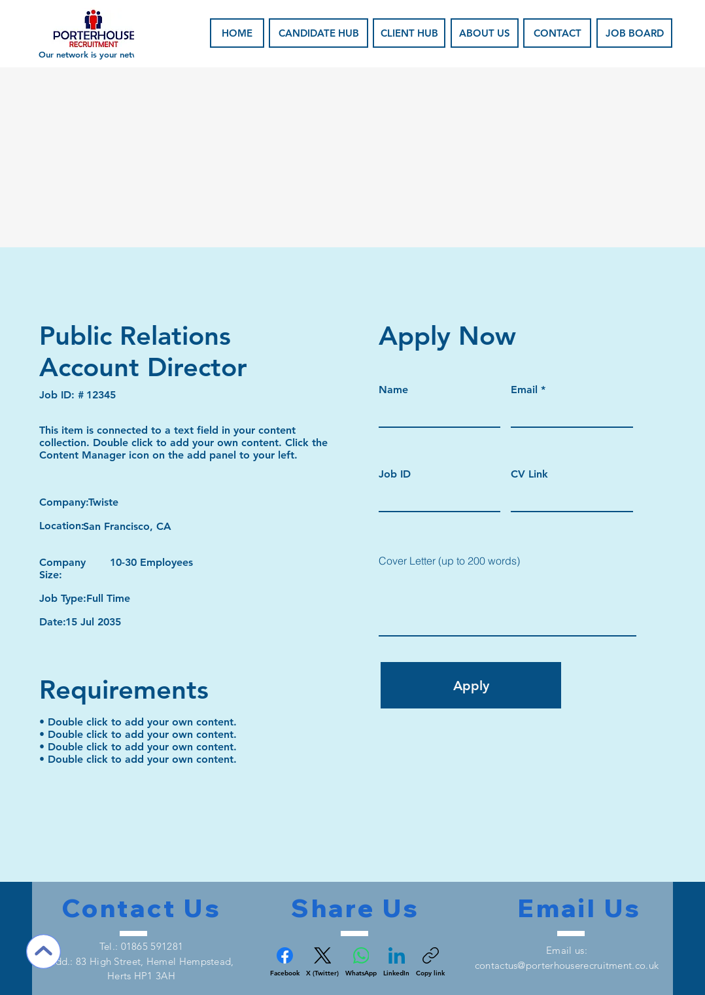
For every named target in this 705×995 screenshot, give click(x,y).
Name (393, 390)
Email (524, 390)
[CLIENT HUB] (409, 33)
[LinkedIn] (396, 962)
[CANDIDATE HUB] (318, 33)
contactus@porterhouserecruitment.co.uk (567, 965)
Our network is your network (95, 54)
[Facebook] (285, 962)
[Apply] (471, 685)
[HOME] (237, 33)
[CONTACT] (557, 33)
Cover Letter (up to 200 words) (449, 560)
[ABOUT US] (485, 33)
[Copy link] (430, 962)
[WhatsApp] (361, 962)
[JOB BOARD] (634, 33)
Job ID (395, 474)
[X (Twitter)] (322, 962)
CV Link (529, 474)
